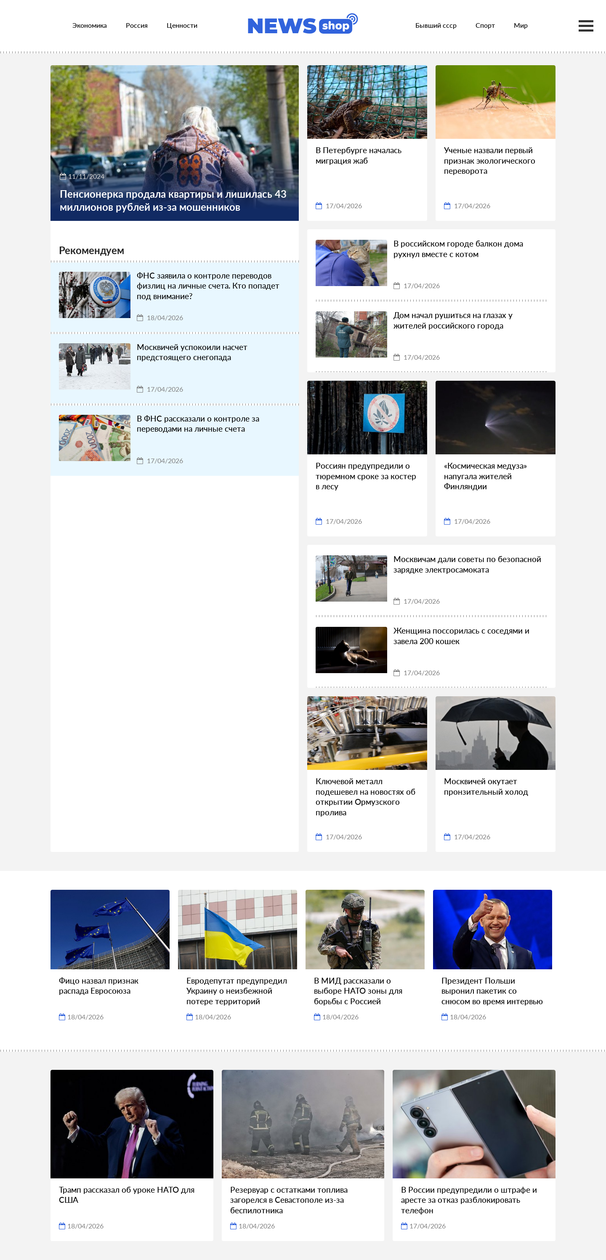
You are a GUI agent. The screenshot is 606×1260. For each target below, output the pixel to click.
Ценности (182, 25)
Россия (137, 25)
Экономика (89, 25)
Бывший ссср (436, 25)
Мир (521, 25)
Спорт (485, 25)
